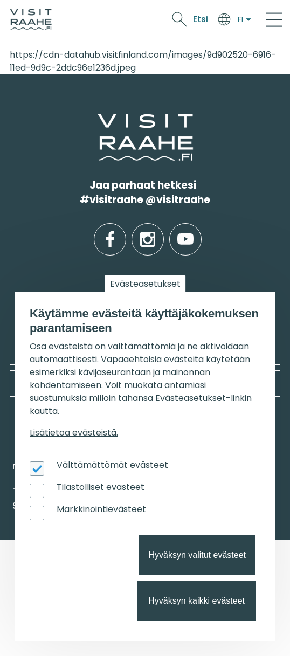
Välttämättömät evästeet (112, 465)
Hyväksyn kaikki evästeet (196, 600)
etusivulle (98, 120)
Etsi (200, 19)
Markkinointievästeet (101, 509)
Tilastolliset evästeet (100, 487)
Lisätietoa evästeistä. (74, 432)
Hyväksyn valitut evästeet (197, 555)
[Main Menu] (274, 19)
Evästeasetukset (145, 284)
